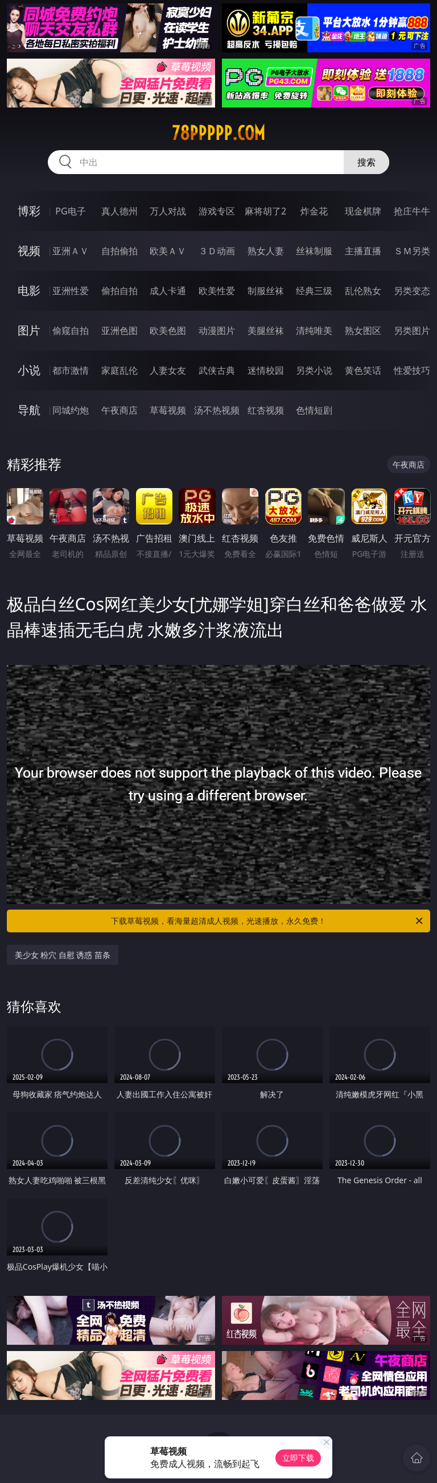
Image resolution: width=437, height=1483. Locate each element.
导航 (29, 410)
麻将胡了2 (265, 211)
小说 (29, 370)
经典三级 (314, 290)
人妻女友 (168, 370)
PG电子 (70, 211)
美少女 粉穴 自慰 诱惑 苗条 (63, 954)
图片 (29, 330)
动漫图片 (217, 330)
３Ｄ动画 (217, 251)
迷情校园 (266, 370)
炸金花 (314, 211)
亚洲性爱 (70, 290)
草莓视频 (168, 410)
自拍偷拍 (119, 251)
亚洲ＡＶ (70, 251)
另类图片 (412, 330)
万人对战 (168, 211)
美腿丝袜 (266, 330)
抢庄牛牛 (412, 211)
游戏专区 (217, 211)
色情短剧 (314, 410)
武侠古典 (217, 370)
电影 (29, 290)
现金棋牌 (363, 211)
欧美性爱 (217, 290)
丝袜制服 (314, 251)
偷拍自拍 (119, 290)
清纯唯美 (314, 330)
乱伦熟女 (363, 290)
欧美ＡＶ (168, 251)
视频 (29, 250)
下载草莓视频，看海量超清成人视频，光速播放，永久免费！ (267, 921)
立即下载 (298, 1457)
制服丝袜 (266, 290)
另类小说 (314, 370)
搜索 (366, 162)
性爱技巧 (412, 370)
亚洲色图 (119, 330)
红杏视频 (266, 410)
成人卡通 (168, 290)
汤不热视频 (217, 410)
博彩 (29, 210)
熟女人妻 (266, 251)
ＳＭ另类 (412, 251)
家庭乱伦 (119, 370)
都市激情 (70, 370)
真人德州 (119, 211)
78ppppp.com (218, 133)
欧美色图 (168, 330)
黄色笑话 (363, 370)
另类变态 (412, 290)
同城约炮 (70, 410)
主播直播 (363, 251)
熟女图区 (363, 330)
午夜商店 (119, 410)
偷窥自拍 (70, 330)
